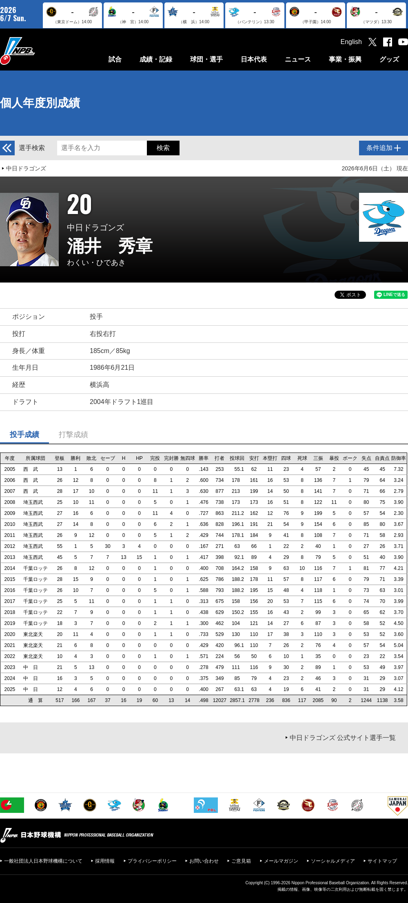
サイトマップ (382, 861)
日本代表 (254, 59)
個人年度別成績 (40, 103)
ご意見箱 (241, 861)
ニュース (298, 59)
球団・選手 (206, 59)
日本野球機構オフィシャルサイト (38, 51)
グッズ (389, 59)
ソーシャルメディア (333, 861)
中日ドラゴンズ (26, 168)
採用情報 (105, 861)
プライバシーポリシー (152, 861)
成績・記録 (156, 59)
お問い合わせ (204, 861)
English (351, 41)
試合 (115, 59)
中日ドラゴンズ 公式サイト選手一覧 (343, 737)
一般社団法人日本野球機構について (43, 861)
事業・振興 (345, 59)
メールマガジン (281, 861)
